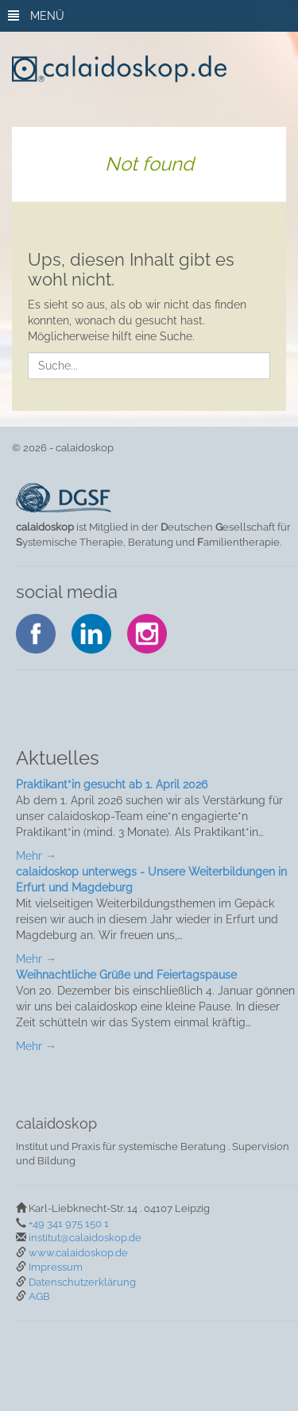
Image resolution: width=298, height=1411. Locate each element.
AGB (39, 1296)
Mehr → (36, 855)
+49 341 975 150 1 (69, 1223)
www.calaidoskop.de (78, 1253)
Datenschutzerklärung (82, 1282)
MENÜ (36, 16)
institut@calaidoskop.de (85, 1238)
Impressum (56, 1267)
